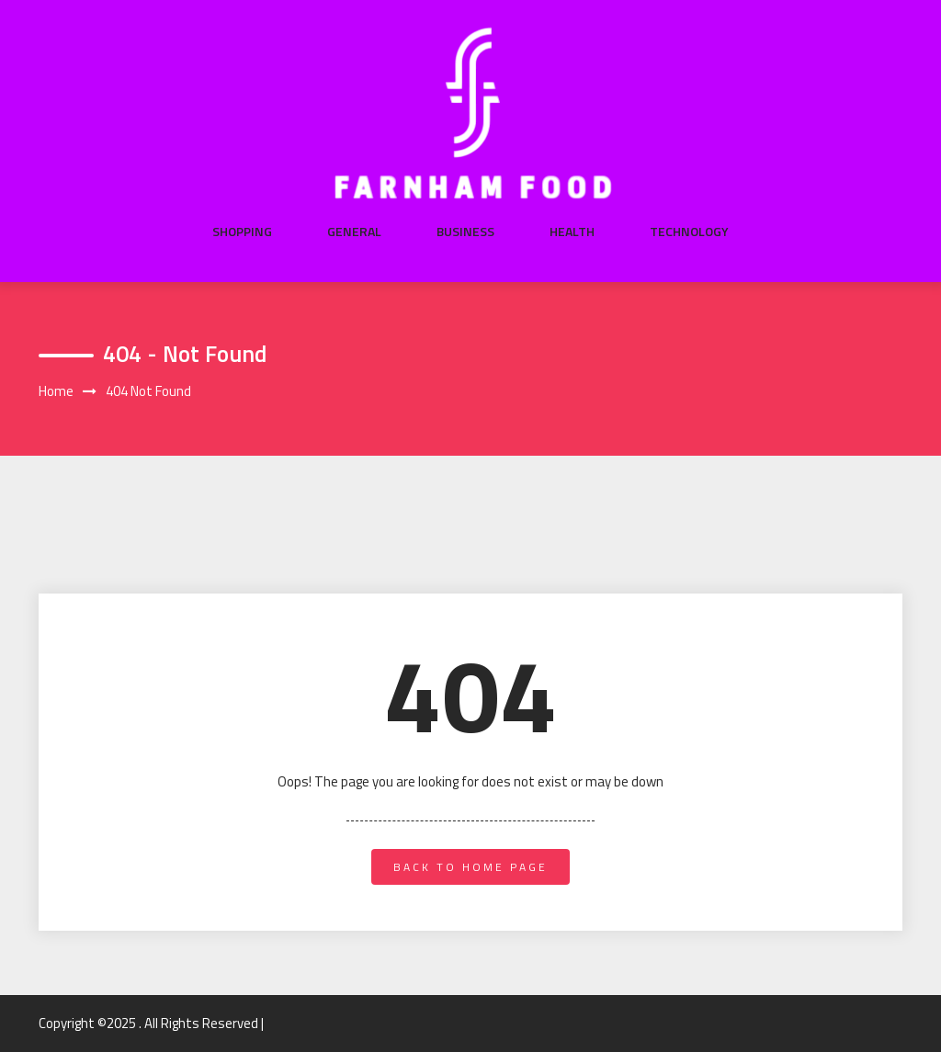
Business (465, 231)
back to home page (470, 867)
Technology (689, 231)
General (354, 231)
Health (572, 231)
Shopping (242, 231)
